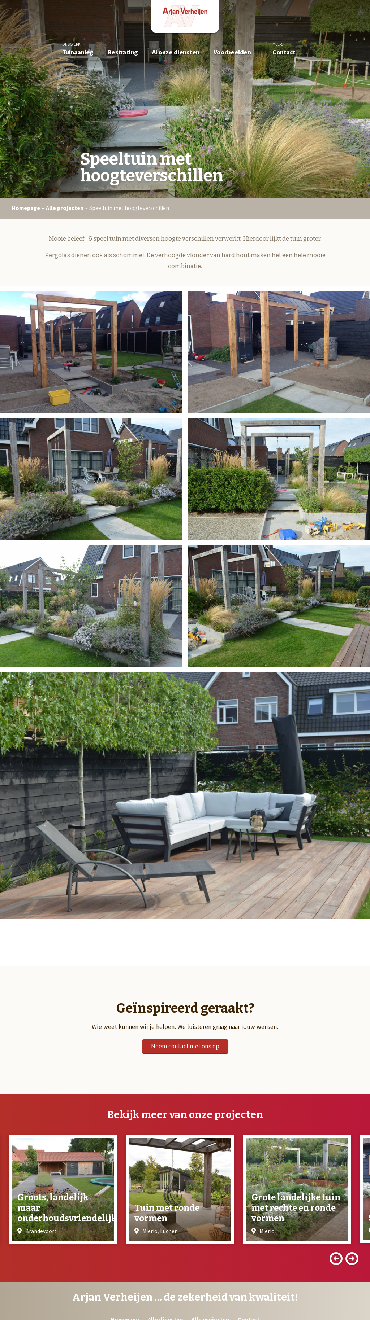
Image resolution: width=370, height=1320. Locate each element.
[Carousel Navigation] (185, 1258)
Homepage (26, 207)
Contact (284, 53)
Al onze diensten (175, 53)
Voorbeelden (232, 53)
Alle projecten (64, 207)
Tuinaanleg (78, 53)
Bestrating (123, 53)
